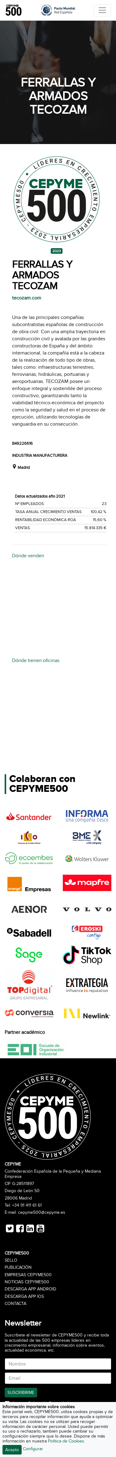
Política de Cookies (66, 1441)
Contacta (15, 1303)
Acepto (12, 1449)
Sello (11, 1260)
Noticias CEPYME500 (27, 1282)
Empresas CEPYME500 (28, 1274)
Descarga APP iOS (24, 1296)
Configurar (33, 1448)
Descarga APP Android (30, 1289)
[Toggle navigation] (102, 10)
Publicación (18, 1267)
